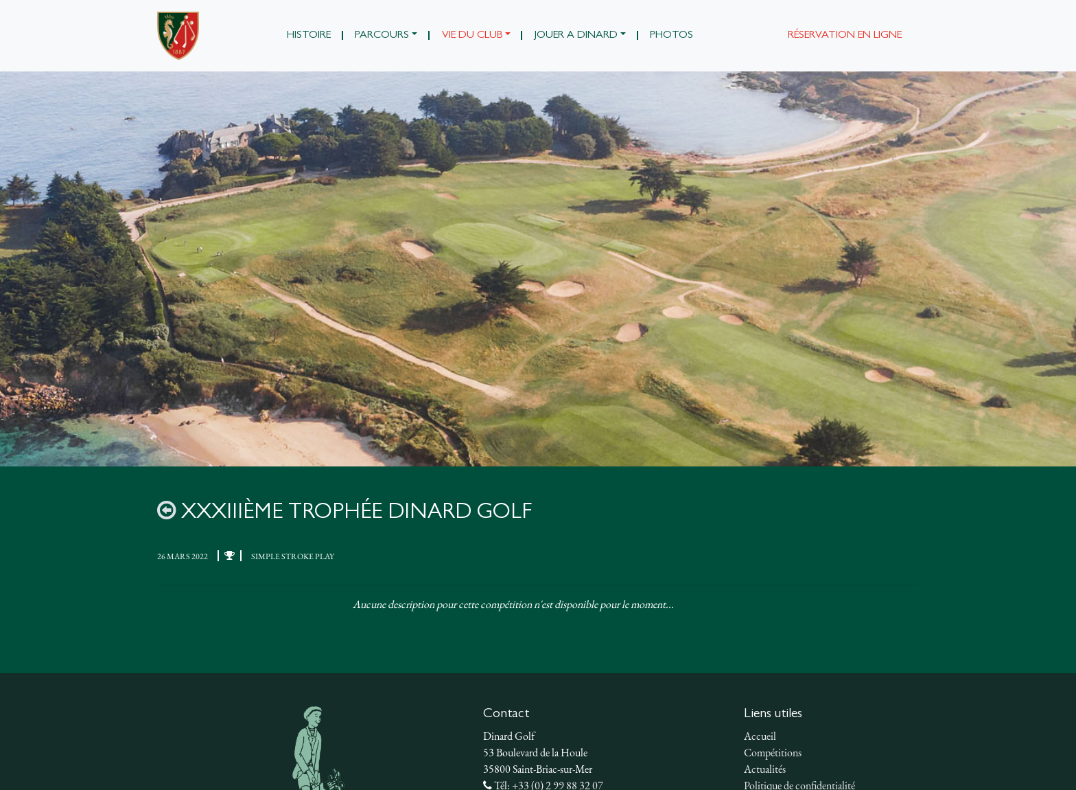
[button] (386, 35)
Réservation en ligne (845, 35)
